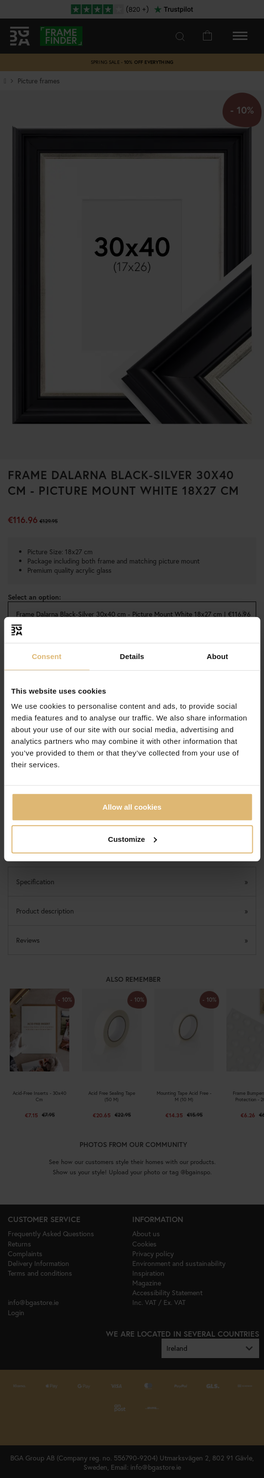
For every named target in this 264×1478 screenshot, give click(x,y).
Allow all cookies (132, 807)
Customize (132, 839)
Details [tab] (132, 656)
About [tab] (217, 656)
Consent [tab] (46, 656)
